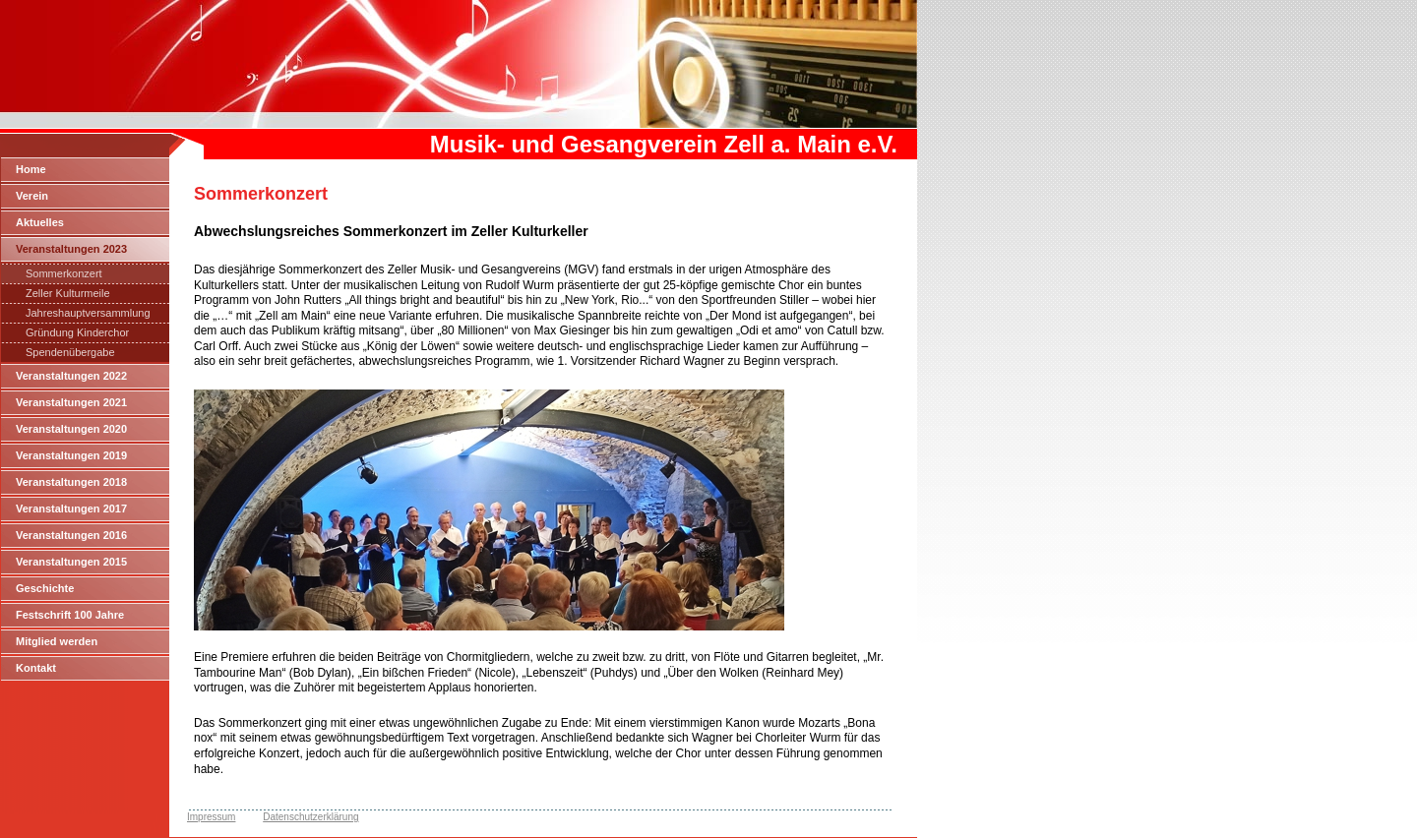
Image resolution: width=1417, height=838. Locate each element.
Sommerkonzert (64, 273)
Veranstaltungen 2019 (71, 455)
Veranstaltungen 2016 (71, 535)
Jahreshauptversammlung (88, 313)
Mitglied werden (56, 641)
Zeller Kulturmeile (68, 293)
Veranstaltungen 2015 (71, 562)
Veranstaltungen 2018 (71, 482)
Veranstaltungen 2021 (71, 402)
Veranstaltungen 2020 (71, 429)
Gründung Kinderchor (77, 332)
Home (31, 169)
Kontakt (36, 668)
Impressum (211, 816)
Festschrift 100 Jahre (70, 615)
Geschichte (45, 588)
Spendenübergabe (70, 352)
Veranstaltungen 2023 (71, 249)
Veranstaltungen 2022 (71, 376)
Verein (32, 196)
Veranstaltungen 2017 (71, 508)
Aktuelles (40, 222)
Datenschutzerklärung (310, 816)
